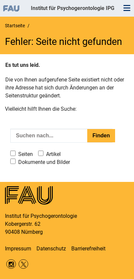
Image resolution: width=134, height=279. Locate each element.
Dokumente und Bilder (44, 162)
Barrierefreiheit (88, 248)
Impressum (18, 248)
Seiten (25, 154)
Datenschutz (51, 248)
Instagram (11, 264)
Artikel (53, 154)
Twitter (23, 264)
